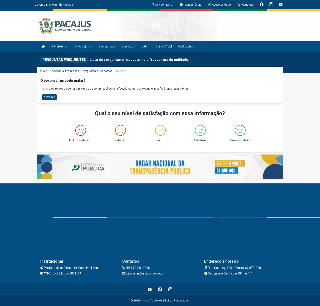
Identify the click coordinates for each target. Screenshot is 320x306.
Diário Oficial (164, 46)
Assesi (144, 300)
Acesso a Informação (65, 71)
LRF (145, 46)
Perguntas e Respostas (97, 71)
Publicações (187, 46)
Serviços (128, 46)
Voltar (49, 97)
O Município (84, 46)
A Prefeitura (59, 46)
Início (43, 71)
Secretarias (107, 46)
